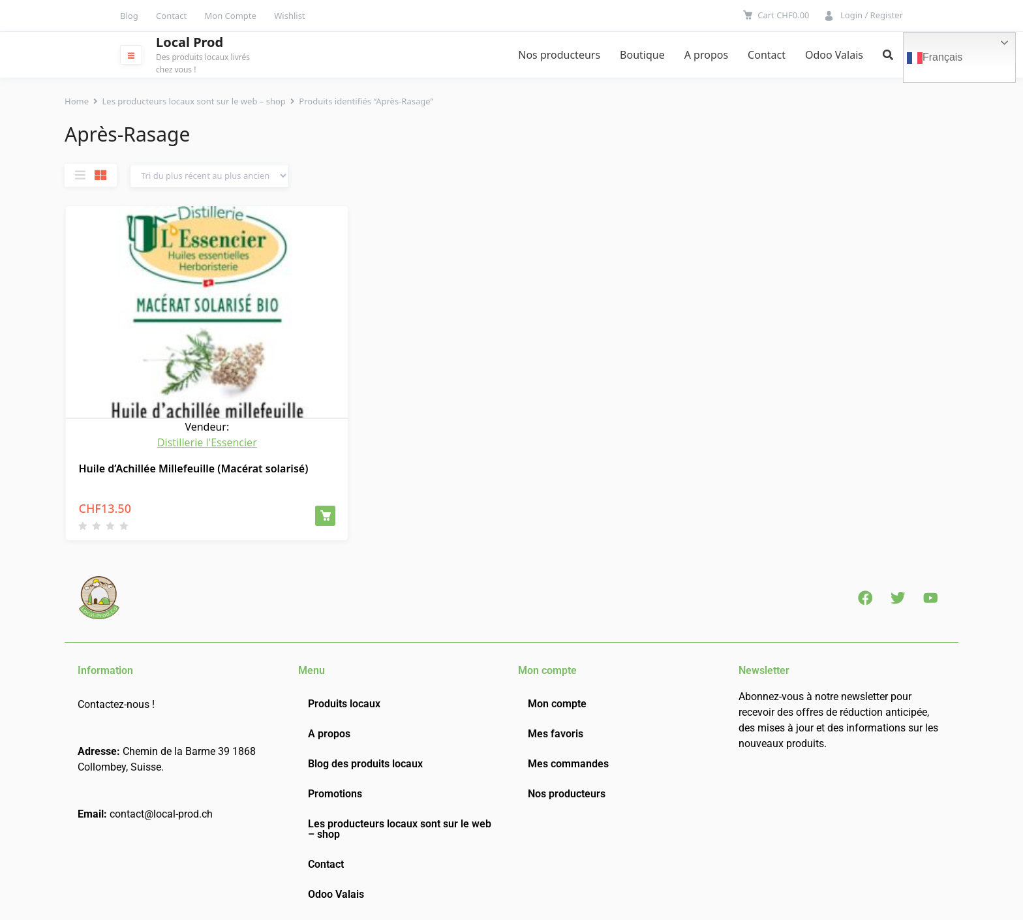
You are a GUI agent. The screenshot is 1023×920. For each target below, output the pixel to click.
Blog (129, 16)
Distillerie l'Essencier (207, 440)
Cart (783, 15)
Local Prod (189, 42)
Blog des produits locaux (365, 761)
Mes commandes (568, 761)
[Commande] (209, 176)
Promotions (335, 791)
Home (77, 101)
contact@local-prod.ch (161, 811)
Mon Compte (230, 16)
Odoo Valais (834, 55)
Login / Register (871, 15)
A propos (706, 55)
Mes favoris (555, 731)
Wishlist (289, 16)
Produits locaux (344, 701)
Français (934, 58)
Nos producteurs (559, 55)
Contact (171, 16)
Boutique (642, 55)
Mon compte (557, 701)
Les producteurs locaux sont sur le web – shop (194, 101)
